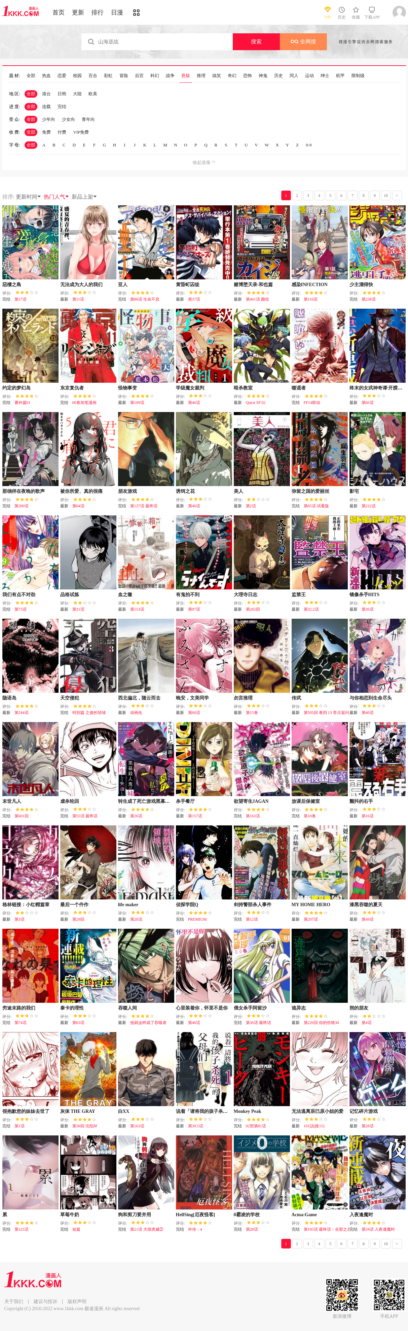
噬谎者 (299, 387)
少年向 (48, 119)
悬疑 (185, 75)
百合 (92, 75)
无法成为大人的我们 (81, 284)
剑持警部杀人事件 (252, 904)
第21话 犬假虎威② (146, 1229)
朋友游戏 (127, 491)
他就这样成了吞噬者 (148, 1022)
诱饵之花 (185, 491)
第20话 (136, 919)
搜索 (256, 41)
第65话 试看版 (316, 506)
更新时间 (28, 197)
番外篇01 (22, 402)
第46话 (194, 402)
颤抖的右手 (361, 801)
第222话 (369, 506)
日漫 (117, 12)
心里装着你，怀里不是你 (202, 1008)
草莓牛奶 (69, 1214)
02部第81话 (256, 1126)
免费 (46, 132)
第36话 (368, 609)
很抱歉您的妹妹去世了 (25, 1111)
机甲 (340, 75)
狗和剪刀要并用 (134, 1214)
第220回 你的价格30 (321, 1022)
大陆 (77, 93)
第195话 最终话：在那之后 (327, 1229)
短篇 (76, 1229)
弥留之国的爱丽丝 (310, 491)
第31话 (78, 609)
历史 (278, 75)
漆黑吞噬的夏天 (365, 904)
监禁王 (299, 594)
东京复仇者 (72, 387)
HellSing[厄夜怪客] (195, 1214)
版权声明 (77, 1301)
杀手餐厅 (185, 801)
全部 (31, 75)
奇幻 (232, 75)
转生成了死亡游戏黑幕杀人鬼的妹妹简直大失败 (167, 801)
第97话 (194, 609)
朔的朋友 (358, 1008)
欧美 (92, 93)
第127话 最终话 (143, 506)
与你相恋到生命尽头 (370, 698)
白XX (123, 1111)
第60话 (194, 712)
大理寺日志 (245, 594)
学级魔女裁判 (190, 387)
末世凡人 (11, 801)
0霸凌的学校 (247, 1214)
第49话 (368, 919)
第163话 (253, 816)
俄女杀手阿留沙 (250, 1008)
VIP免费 (81, 132)
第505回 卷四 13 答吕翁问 (326, 712)
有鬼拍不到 (187, 594)
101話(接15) (314, 1126)
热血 (46, 75)
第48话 (194, 1022)
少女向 (68, 119)
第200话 (21, 506)
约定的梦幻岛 (16, 387)
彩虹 (108, 75)
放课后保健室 (306, 801)
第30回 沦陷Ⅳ (84, 1126)
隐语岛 (9, 698)
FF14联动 (312, 402)
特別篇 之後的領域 (89, 712)
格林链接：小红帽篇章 (25, 904)
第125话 (21, 1229)
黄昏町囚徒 (187, 284)
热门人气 (56, 197)
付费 (62, 132)
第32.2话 (311, 609)
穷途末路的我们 (18, 1008)
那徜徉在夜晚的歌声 (23, 491)
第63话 (78, 1022)
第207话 (311, 919)
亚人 (122, 284)
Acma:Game (304, 1214)
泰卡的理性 (72, 1008)
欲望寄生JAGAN (251, 801)
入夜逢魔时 (361, 1214)
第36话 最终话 (258, 1022)
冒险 (123, 75)
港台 (46, 93)
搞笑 (216, 75)
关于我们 (13, 1301)
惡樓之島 (11, 284)
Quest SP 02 (256, 402)
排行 (97, 12)
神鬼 (263, 75)
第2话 (251, 506)
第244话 (21, 712)
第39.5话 (195, 1126)
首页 (58, 12)
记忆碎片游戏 (363, 1111)
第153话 (137, 609)
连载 (46, 106)
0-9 (308, 144)
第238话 (369, 299)
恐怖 (247, 75)
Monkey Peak (247, 1111)
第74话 (20, 1022)
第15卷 (252, 712)
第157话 (195, 816)
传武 (296, 698)
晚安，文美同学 (192, 698)
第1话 (19, 1126)
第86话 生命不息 (144, 299)
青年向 (88, 119)
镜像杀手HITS (364, 594)
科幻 (154, 75)
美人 (238, 491)
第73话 (20, 609)
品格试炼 (69, 594)
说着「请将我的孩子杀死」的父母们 (213, 1111)
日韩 (62, 93)
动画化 (136, 712)
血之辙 (125, 594)
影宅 (354, 491)
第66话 (368, 402)
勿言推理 (243, 698)
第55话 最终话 (85, 816)
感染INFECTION (310, 284)
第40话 (368, 712)
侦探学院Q (187, 904)
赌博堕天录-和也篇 (253, 284)
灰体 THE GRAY (78, 1111)
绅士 (325, 75)
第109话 (137, 402)
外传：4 (195, 1229)
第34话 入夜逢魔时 (378, 1229)
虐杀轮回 (69, 801)
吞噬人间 (127, 1008)
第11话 (78, 299)
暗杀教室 (243, 387)
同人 (294, 75)
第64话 (78, 506)
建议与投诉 (45, 1301)
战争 (170, 75)
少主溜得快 (361, 284)
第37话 (194, 299)
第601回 (21, 816)
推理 (201, 75)
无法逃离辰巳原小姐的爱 (317, 1111)
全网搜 (303, 41)
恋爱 (62, 75)
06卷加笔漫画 (84, 402)
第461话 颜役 (257, 299)
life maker (128, 904)
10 (386, 195)
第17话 (20, 299)
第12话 (252, 919)
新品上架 (84, 197)
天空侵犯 (69, 698)
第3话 (19, 919)
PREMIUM (197, 919)
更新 (78, 12)
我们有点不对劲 (18, 594)
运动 (309, 75)
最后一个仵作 (74, 904)
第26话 (136, 816)
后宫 (139, 75)
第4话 (367, 1022)
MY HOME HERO (311, 904)
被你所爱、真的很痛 (81, 491)
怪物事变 (127, 387)
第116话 (311, 299)
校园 (77, 75)
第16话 (368, 816)
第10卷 (310, 816)
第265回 (253, 609)
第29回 (78, 919)
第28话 (368, 1126)
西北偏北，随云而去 (139, 698)
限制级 (358, 75)
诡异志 (299, 1008)
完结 (62, 106)
